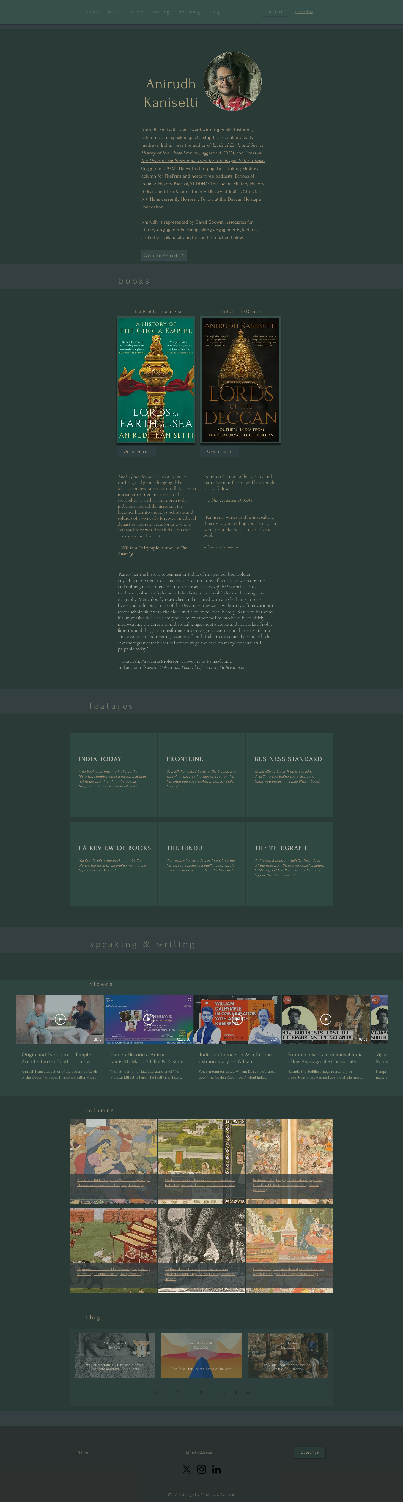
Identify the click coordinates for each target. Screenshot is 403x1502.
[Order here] (136, 451)
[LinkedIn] (216, 1469)
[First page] (155, 1392)
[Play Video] (60, 1019)
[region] (113, 775)
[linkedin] (202, 1469)
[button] (275, 11)
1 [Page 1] (178, 1392)
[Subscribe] (309, 1452)
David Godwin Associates (221, 222)
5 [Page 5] (224, 1392)
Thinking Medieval (242, 168)
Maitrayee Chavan (218, 1494)
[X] (187, 1469)
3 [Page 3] (201, 1392)
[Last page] (248, 1392)
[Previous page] (167, 1392)
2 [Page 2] (190, 1392)
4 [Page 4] (213, 1392)
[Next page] (236, 1392)
